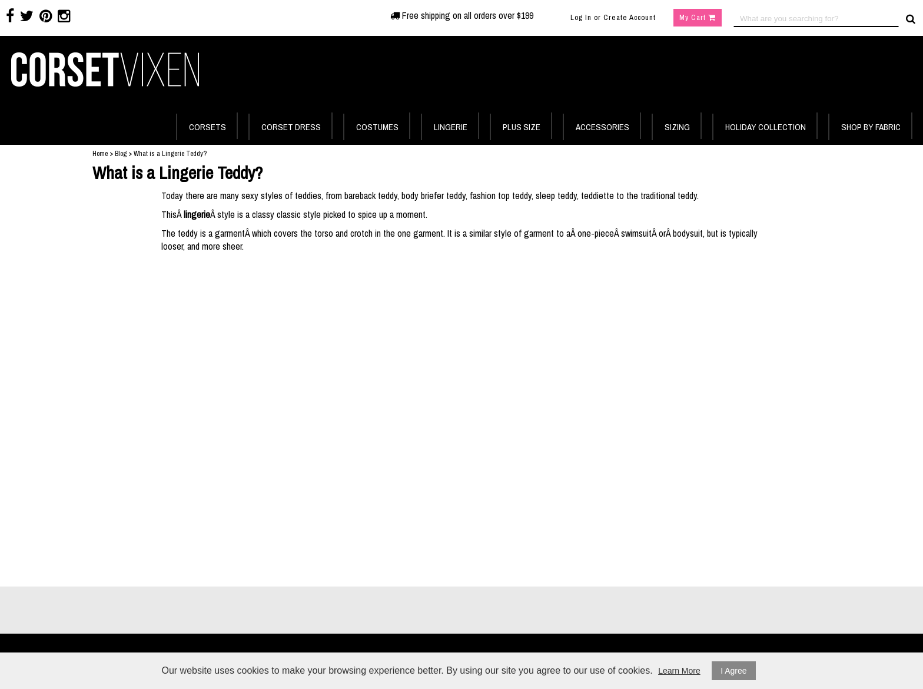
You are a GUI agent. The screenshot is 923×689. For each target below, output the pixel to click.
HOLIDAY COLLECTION (765, 127)
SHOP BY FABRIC (871, 127)
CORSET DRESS (291, 127)
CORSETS (207, 127)
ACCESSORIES (602, 127)
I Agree (733, 670)
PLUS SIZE (521, 127)
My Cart (697, 17)
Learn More (679, 670)
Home (100, 153)
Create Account (629, 17)
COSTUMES (377, 127)
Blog (121, 153)
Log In (581, 17)
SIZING (677, 127)
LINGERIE (450, 127)
